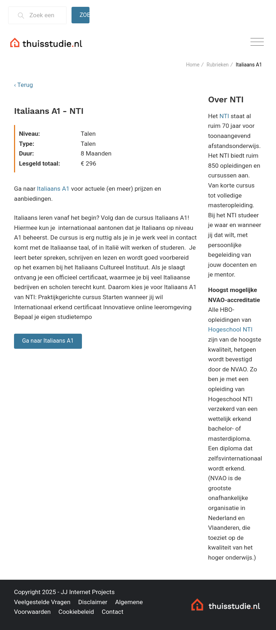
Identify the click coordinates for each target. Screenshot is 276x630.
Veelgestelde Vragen (42, 602)
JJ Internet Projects (88, 592)
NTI (224, 116)
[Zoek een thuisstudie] (45, 15)
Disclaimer (92, 602)
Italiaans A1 (53, 188)
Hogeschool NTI (230, 329)
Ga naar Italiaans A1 (48, 340)
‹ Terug (23, 84)
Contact (112, 611)
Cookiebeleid (76, 611)
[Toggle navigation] (257, 42)
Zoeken (84, 14)
